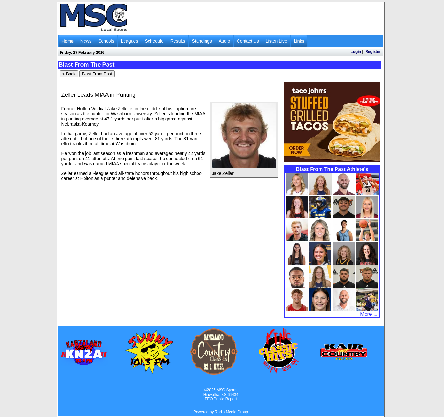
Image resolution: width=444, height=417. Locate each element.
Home (68, 41)
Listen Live (276, 41)
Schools (106, 41)
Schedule (154, 41)
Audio (224, 41)
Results (177, 41)
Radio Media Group (231, 412)
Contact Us (248, 41)
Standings (202, 41)
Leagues (129, 41)
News (86, 41)
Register (373, 51)
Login (356, 51)
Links (299, 41)
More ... (368, 314)
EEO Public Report (221, 399)
